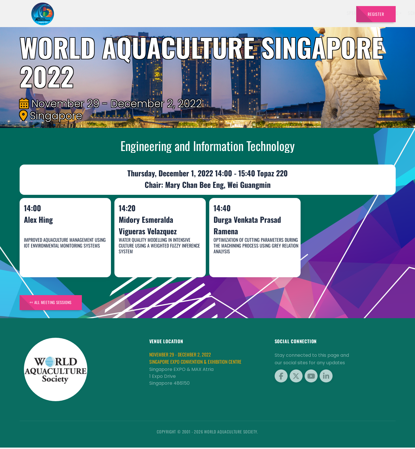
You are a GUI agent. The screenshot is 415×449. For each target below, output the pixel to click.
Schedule (259, 13)
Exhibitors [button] (228, 13)
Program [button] (311, 13)
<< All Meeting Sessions (53, 303)
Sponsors (285, 13)
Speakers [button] (197, 13)
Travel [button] (337, 13)
